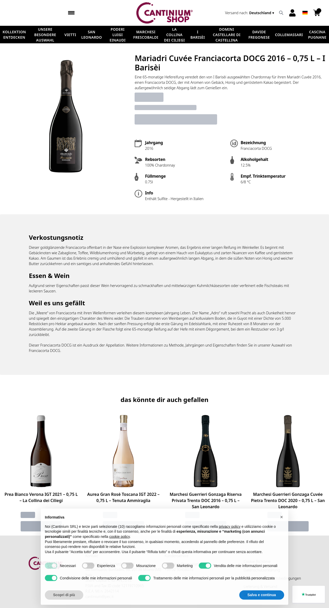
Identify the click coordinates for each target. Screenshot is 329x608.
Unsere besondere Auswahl (45, 35)
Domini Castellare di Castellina (226, 35)
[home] (164, 13)
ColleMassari (289, 34)
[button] (281, 527)
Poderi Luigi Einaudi (118, 35)
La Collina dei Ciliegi (174, 35)
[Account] (292, 13)
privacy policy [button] (230, 536)
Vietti (70, 34)
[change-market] (250, 12)
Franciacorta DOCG (44, 350)
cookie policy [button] (119, 546)
